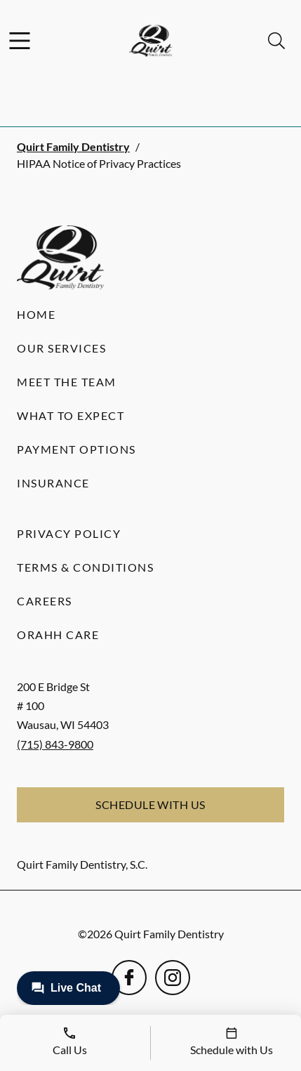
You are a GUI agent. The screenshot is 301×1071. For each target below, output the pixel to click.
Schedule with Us (150, 804)
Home (36, 314)
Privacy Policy (69, 533)
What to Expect (70, 415)
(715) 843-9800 (55, 744)
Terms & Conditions (85, 567)
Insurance (53, 482)
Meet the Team (66, 381)
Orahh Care (58, 634)
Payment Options (76, 449)
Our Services (61, 348)
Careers (44, 600)
